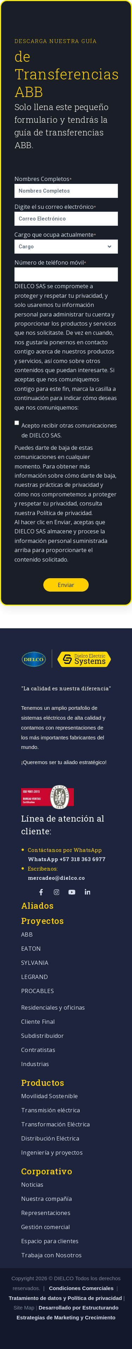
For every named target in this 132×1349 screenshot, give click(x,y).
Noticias (32, 1185)
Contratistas (38, 1050)
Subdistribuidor (42, 1036)
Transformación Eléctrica (55, 1124)
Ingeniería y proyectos (52, 1153)
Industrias (35, 1064)
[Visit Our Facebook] (41, 892)
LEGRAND (34, 977)
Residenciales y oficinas (53, 1008)
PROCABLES (37, 991)
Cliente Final (38, 1022)
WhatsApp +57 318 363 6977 (67, 859)
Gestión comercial (45, 1227)
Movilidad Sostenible (49, 1096)
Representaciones (45, 1213)
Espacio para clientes (50, 1241)
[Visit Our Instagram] (57, 892)
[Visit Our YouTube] (72, 892)
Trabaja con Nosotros (51, 1255)
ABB (27, 935)
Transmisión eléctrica (50, 1110)
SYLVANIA (35, 963)
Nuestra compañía (46, 1199)
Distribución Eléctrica (50, 1139)
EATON (31, 949)
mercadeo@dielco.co (56, 877)
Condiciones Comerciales (81, 1288)
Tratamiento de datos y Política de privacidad (66, 1298)
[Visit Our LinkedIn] (88, 892)
